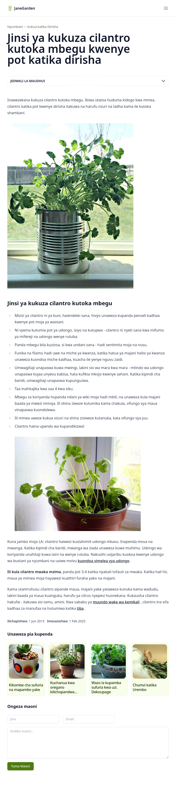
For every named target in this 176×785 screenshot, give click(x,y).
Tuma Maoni (20, 766)
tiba (80, 608)
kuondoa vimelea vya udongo (103, 560)
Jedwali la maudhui (88, 81)
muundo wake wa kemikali (116, 601)
